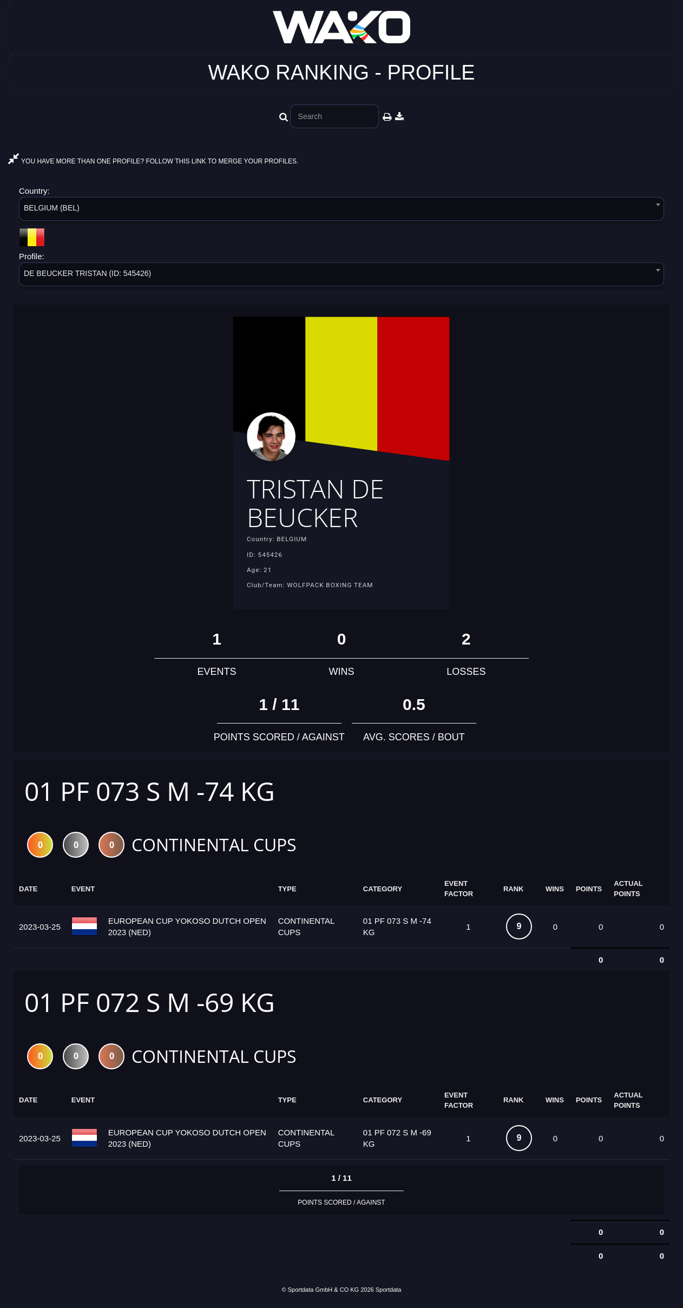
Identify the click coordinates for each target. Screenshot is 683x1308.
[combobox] (341, 211)
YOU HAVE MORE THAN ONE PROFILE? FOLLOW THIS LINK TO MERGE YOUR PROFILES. (153, 161)
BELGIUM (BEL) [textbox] (52, 207)
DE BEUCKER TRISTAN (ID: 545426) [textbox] (87, 273)
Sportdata (389, 1289)
